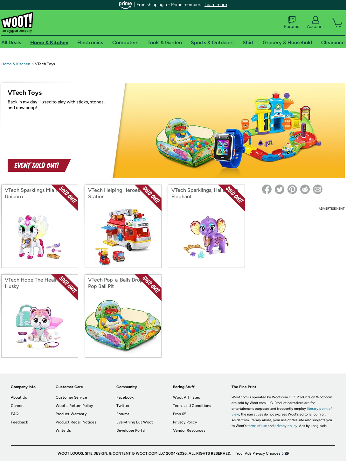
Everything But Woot (134, 422)
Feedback (19, 422)
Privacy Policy (185, 422)
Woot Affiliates (186, 397)
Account (315, 22)
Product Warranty (71, 414)
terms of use (257, 426)
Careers (17, 405)
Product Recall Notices (76, 422)
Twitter (122, 405)
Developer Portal (130, 430)
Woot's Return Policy (74, 405)
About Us (19, 397)
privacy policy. (286, 426)
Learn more (215, 4)
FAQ (14, 414)
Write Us (63, 430)
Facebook (125, 397)
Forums (291, 22)
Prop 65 (179, 414)
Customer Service (71, 397)
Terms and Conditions (192, 405)
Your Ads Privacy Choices (258, 453)
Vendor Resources (189, 430)
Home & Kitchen (15, 64)
